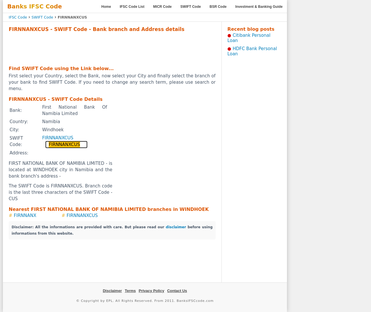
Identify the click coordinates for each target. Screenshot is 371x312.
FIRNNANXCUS (57, 138)
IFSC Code (18, 17)
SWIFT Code (190, 7)
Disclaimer (112, 291)
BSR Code (218, 7)
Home (106, 7)
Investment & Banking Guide (259, 7)
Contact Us (177, 291)
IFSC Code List (132, 7)
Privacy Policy (151, 291)
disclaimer (176, 227)
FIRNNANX (25, 215)
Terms (130, 291)
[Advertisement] (112, 48)
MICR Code (162, 7)
